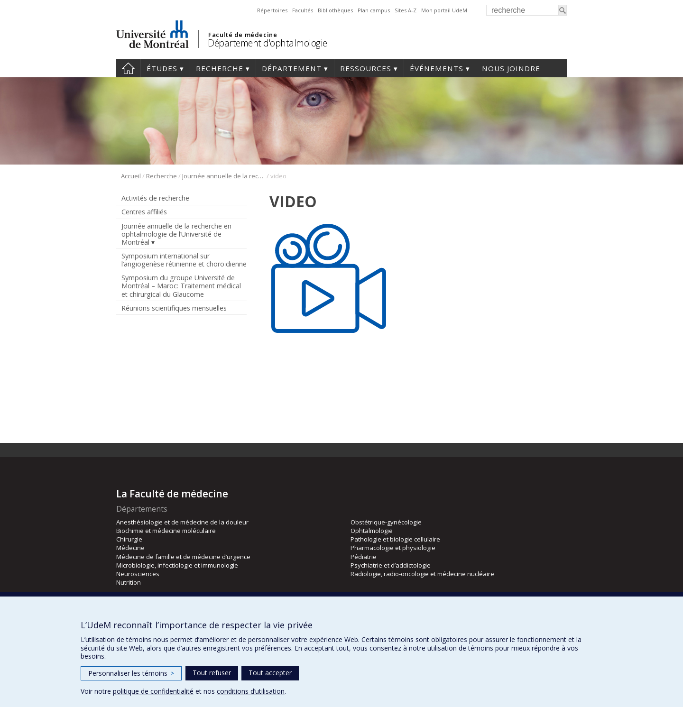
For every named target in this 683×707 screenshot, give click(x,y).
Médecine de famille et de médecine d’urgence (183, 556)
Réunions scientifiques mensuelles (174, 307)
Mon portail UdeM (444, 10)
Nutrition (128, 582)
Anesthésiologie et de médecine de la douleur (182, 522)
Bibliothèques (335, 10)
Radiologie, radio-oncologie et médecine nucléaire (422, 573)
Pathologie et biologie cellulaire (395, 539)
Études (162, 68)
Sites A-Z (405, 10)
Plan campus (374, 10)
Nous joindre (511, 68)
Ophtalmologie (372, 530)
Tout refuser (212, 672)
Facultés (302, 10)
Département (292, 68)
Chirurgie (129, 539)
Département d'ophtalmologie (267, 43)
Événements (436, 68)
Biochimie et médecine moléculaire (166, 530)
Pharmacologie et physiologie (393, 547)
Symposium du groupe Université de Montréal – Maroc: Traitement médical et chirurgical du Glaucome (181, 285)
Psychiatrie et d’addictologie (391, 565)
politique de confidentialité (153, 691)
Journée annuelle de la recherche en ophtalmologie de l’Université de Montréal (223, 176)
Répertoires (272, 10)
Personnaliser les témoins (131, 673)
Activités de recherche (155, 197)
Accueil (128, 68)
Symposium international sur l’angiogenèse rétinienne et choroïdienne (184, 259)
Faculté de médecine (242, 34)
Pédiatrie (364, 556)
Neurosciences (137, 573)
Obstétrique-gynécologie (386, 522)
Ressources (365, 68)
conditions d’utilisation (251, 691)
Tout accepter (270, 672)
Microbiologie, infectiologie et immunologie (177, 565)
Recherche (219, 68)
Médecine (130, 547)
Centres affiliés (144, 211)
